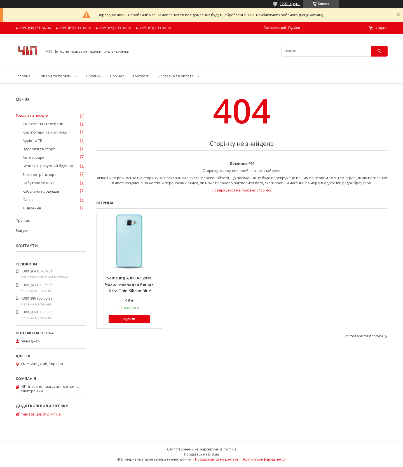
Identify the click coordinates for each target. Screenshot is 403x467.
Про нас (117, 75)
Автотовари (33, 157)
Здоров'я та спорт (39, 148)
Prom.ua (229, 449)
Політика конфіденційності (264, 459)
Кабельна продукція (41, 191)
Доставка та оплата (176, 75)
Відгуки (22, 230)
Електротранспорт (39, 174)
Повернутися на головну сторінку (242, 190)
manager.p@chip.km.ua (41, 414)
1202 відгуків (290, 3)
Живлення (32, 208)
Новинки (94, 75)
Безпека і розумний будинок (48, 165)
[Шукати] (379, 51)
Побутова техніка (39, 182)
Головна (23, 75)
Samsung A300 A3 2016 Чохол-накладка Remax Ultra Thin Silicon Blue (129, 284)
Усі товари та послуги (364, 335)
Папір (28, 199)
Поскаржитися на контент (216, 459)
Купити (129, 319)
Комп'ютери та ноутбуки (45, 132)
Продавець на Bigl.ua (201, 454)
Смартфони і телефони (43, 123)
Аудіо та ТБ (32, 140)
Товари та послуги (55, 75)
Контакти (140, 75)
